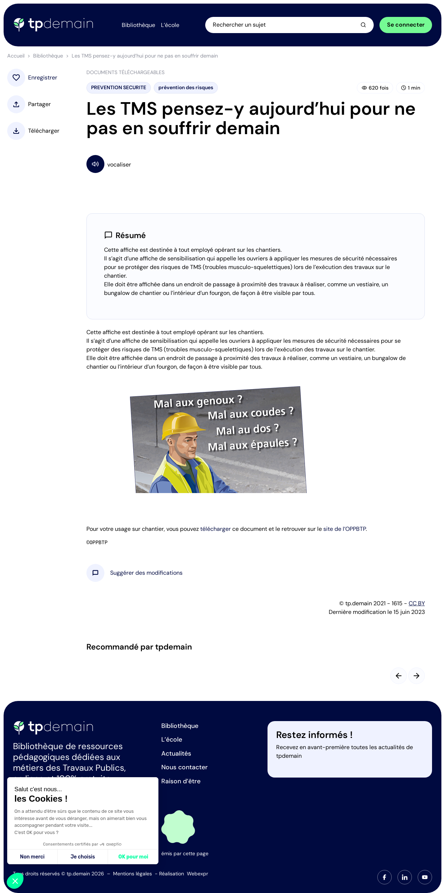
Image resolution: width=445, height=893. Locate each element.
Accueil (15, 56)
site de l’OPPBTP (344, 529)
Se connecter (405, 24)
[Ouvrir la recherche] (289, 25)
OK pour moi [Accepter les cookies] (133, 857)
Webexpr (197, 873)
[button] (146, 573)
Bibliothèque (48, 56)
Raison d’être (181, 781)
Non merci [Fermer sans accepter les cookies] (32, 857)
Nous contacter (184, 767)
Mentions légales (132, 873)
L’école (171, 739)
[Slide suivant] (416, 676)
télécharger (215, 529)
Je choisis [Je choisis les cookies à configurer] (83, 857)
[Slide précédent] (398, 676)
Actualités (176, 753)
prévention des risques (185, 87)
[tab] (384, 877)
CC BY (417, 603)
